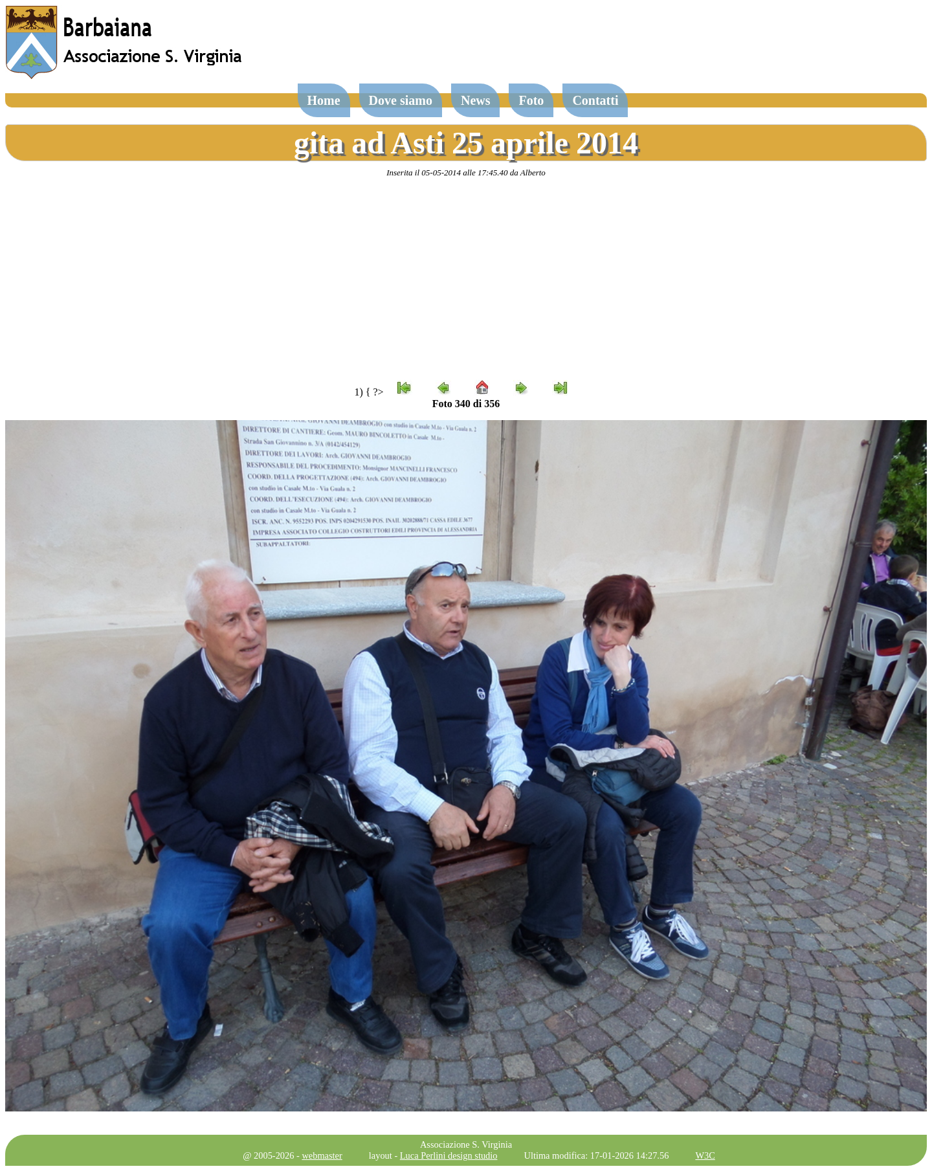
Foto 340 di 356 (466, 403)
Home (323, 100)
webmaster (322, 1155)
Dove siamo (400, 100)
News (476, 100)
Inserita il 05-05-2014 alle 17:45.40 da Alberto (466, 172)
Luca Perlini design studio (449, 1155)
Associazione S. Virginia (466, 1144)
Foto (531, 100)
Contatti (595, 100)
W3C (705, 1155)
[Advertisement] (466, 279)
